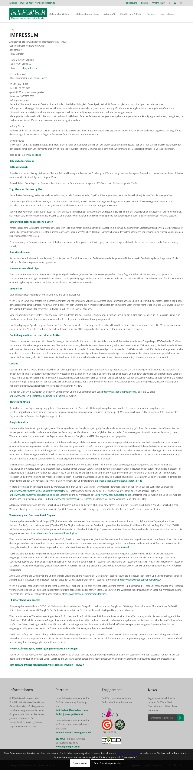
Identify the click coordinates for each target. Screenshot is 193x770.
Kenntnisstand (122, 547)
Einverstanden (80, 763)
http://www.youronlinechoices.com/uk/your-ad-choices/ (37, 395)
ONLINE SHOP (158, 2)
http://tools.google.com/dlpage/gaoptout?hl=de (118, 480)
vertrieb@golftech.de (45, 2)
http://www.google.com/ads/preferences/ (70, 499)
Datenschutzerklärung (128, 753)
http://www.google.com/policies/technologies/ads (34, 494)
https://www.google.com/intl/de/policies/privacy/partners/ (38, 490)
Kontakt (144, 2)
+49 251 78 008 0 (26, 2)
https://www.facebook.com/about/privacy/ (139, 579)
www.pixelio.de (33, 154)
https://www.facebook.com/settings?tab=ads (84, 594)
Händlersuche (131, 2)
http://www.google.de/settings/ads (113, 494)
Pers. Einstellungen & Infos (107, 763)
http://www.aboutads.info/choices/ (119, 391)
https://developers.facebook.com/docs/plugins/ (53, 533)
